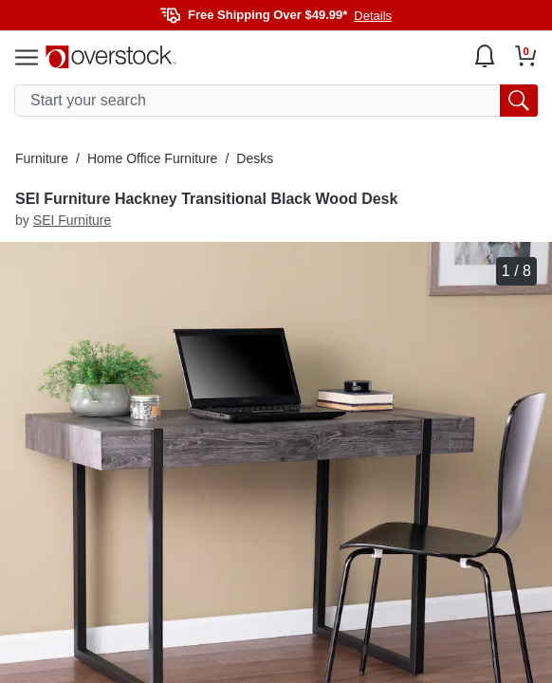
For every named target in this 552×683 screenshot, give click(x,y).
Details (373, 16)
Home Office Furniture (152, 158)
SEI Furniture (72, 220)
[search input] (276, 100)
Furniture (41, 158)
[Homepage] (111, 57)
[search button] (519, 100)
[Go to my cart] (526, 56)
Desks (254, 158)
